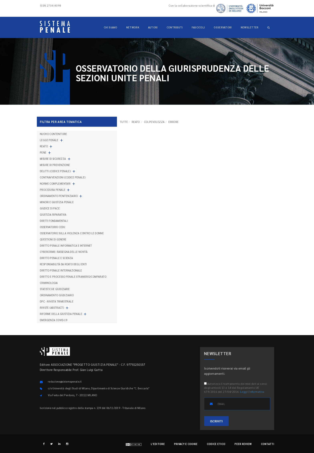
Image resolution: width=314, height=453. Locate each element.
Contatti (267, 444)
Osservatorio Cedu (52, 227)
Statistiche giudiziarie (55, 289)
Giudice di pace (50, 208)
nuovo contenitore (53, 134)
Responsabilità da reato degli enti (63, 264)
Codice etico (216, 444)
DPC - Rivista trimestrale (56, 301)
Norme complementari (55, 183)
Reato (136, 122)
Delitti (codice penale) (55, 171)
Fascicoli (198, 27)
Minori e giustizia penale (57, 202)
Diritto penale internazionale (61, 270)
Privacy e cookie (186, 444)
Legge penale (49, 140)
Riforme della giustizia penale (61, 313)
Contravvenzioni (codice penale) (63, 177)
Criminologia (49, 282)
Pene (43, 152)
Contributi (175, 27)
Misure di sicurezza (53, 158)
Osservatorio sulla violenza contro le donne (72, 233)
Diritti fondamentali (54, 220)
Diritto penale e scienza (56, 258)
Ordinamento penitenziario (59, 196)
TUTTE (124, 122)
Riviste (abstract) (52, 307)
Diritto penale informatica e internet (66, 245)
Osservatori (223, 27)
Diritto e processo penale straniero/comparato (73, 276)
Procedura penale (52, 189)
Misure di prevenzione (55, 165)
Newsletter (250, 27)
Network (132, 27)
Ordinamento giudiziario (57, 295)
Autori (153, 27)
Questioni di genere (53, 239)
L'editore (158, 444)
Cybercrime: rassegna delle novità (64, 251)
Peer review (243, 444)
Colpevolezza (154, 122)
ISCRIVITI (216, 421)
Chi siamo (110, 27)
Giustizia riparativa (53, 214)
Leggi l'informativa (252, 391)
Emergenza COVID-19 (53, 320)
